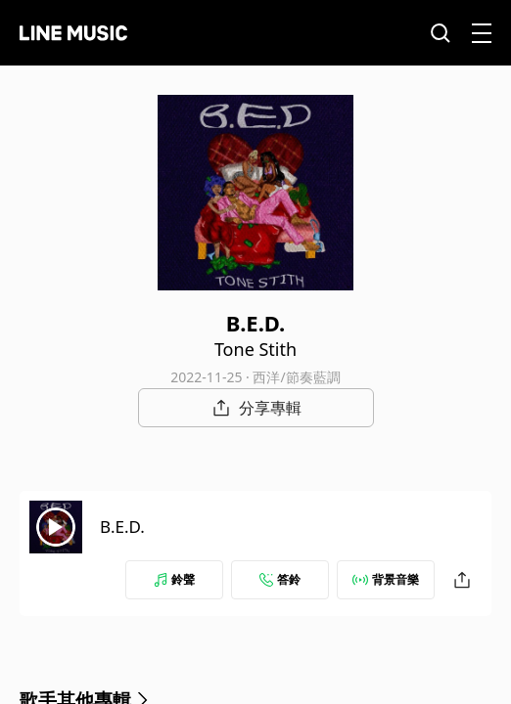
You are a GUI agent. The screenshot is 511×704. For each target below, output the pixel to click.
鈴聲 (174, 579)
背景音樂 (385, 579)
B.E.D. (122, 526)
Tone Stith (255, 349)
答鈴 (280, 579)
